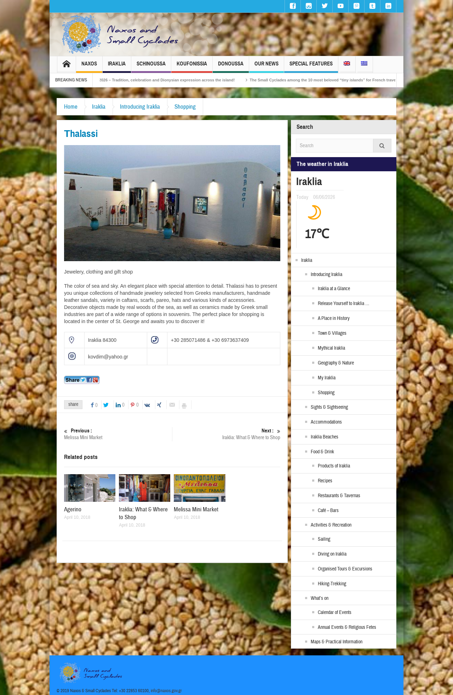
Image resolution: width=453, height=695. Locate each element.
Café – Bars (328, 510)
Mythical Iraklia (331, 348)
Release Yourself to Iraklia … (343, 303)
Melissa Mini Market (118, 434)
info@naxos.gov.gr (166, 691)
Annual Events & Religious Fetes (347, 627)
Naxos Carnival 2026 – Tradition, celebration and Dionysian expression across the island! (168, 80)
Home (71, 106)
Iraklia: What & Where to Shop (226, 434)
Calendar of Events (334, 612)
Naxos (89, 67)
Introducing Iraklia (140, 106)
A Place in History (334, 318)
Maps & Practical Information (336, 642)
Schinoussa (151, 67)
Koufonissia (191, 67)
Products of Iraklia (334, 466)
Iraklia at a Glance (334, 289)
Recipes (325, 481)
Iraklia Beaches (324, 437)
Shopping (185, 106)
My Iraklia (327, 378)
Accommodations (326, 422)
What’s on (319, 598)
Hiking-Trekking (332, 584)
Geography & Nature (336, 363)
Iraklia (117, 67)
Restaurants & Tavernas (339, 496)
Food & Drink (322, 452)
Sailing (324, 539)
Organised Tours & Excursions (345, 569)
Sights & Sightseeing (329, 407)
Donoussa (231, 67)
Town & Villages (332, 333)
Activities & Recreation (331, 525)
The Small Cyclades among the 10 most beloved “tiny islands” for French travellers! (344, 80)
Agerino (72, 509)
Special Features (311, 67)
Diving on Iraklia (332, 554)
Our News (266, 67)
